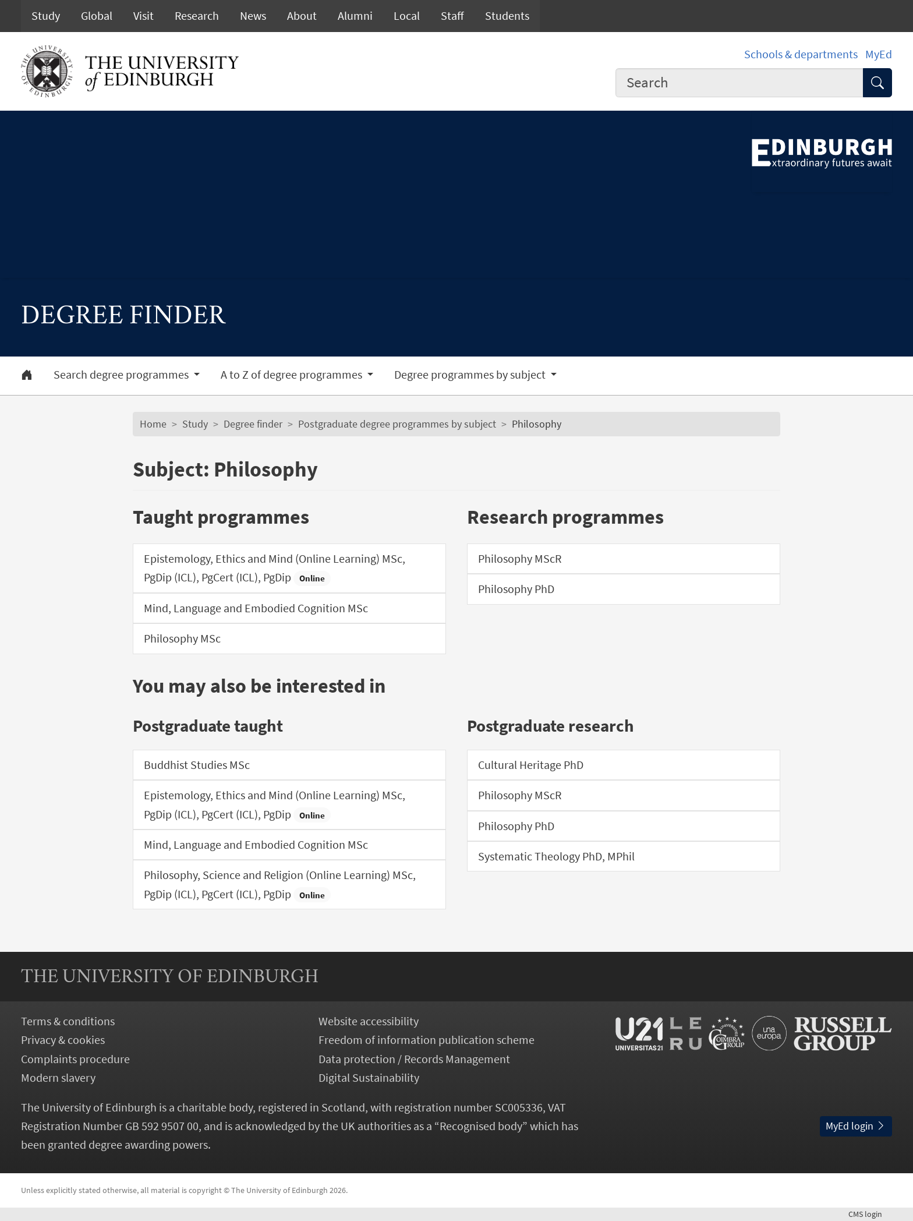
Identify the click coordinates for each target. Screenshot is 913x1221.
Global (96, 15)
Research (197, 15)
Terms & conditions (68, 1021)
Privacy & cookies (63, 1039)
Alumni (355, 15)
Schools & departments (801, 54)
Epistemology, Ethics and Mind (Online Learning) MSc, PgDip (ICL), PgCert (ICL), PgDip (274, 568)
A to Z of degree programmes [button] (293, 375)
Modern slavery (58, 1077)
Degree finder (253, 424)
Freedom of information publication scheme (427, 1039)
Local (407, 15)
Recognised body (481, 1126)
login (870, 1214)
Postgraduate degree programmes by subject (397, 424)
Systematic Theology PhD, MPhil (556, 856)
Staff (452, 15)
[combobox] (739, 82)
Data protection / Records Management (414, 1059)
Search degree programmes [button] (122, 375)
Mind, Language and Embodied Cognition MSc (256, 608)
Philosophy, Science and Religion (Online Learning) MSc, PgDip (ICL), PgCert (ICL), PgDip (280, 884)
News (253, 15)
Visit (143, 15)
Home (153, 424)
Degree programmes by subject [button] (471, 375)
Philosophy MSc (182, 638)
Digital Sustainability (369, 1077)
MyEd (878, 54)
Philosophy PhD (516, 589)
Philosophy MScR (519, 558)
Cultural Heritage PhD (530, 764)
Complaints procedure (75, 1059)
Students (507, 15)
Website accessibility (369, 1021)
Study (45, 15)
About (302, 15)
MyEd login (856, 1126)
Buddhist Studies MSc (197, 764)
